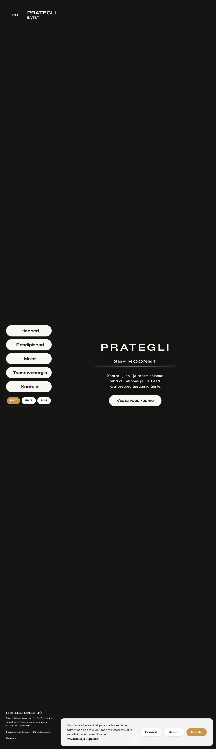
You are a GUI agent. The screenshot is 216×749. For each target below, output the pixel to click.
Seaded (151, 732)
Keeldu (174, 732)
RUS (44, 400)
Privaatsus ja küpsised (82, 739)
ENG (28, 400)
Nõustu (196, 732)
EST (13, 400)
